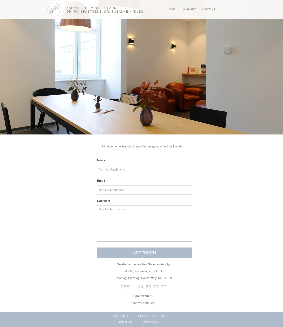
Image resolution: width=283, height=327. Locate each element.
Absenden (144, 253)
